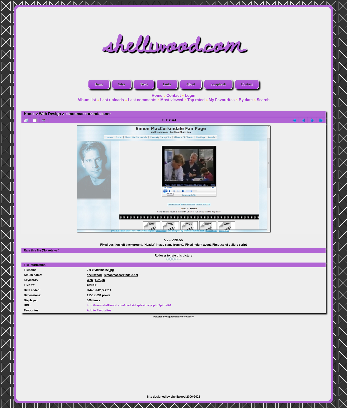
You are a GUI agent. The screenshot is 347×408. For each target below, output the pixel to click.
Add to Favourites (99, 310)
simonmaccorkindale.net (88, 114)
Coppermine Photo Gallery (180, 317)
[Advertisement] (173, 354)
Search (263, 100)
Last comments (142, 100)
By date (246, 100)
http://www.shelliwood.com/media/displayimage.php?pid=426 (129, 305)
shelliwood (94, 275)
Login (190, 95)
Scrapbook (218, 84)
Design (100, 280)
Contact (247, 84)
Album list (86, 100)
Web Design (50, 114)
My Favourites (222, 100)
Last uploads (112, 100)
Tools (143, 84)
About (190, 84)
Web (90, 280)
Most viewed (171, 100)
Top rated (196, 100)
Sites (121, 84)
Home (98, 84)
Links (167, 84)
